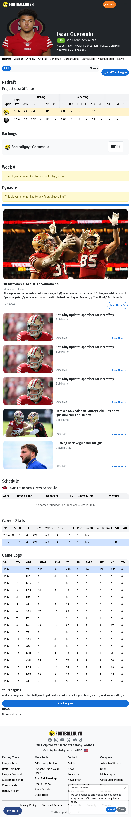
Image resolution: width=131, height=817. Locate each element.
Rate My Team (10, 790)
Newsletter (74, 779)
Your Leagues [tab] (106, 58)
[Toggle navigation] (125, 4)
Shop (103, 769)
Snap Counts (42, 789)
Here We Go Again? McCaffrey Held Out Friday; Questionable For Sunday (87, 413)
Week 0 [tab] (18, 58)
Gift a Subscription (111, 779)
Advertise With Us (111, 763)
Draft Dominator (11, 769)
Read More (117, 305)
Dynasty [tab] (30, 58)
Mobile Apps (107, 774)
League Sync (9, 763)
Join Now (109, 4)
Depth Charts (43, 784)
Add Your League (115, 72)
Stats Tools (41, 795)
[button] (94, 68)
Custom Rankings (12, 779)
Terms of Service (52, 805)
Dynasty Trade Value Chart (47, 771)
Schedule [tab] (55, 58)
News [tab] (120, 58)
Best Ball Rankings (46, 778)
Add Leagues (65, 703)
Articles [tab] (42, 58)
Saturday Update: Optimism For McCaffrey (85, 315)
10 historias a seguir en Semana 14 (31, 284)
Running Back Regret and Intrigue (79, 443)
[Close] (125, 788)
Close (122, 809)
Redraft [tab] (6, 58)
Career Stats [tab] (71, 58)
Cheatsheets (9, 785)
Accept (111, 809)
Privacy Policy (28, 805)
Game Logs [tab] (88, 58)
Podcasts (73, 774)
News (71, 769)
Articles (72, 763)
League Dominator (13, 774)
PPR (6, 68)
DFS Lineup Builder (46, 763)
